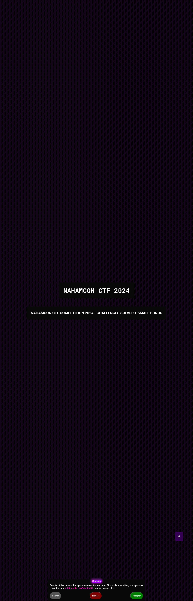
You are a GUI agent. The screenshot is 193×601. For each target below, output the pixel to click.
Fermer (55, 596)
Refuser (95, 596)
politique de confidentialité (79, 588)
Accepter (137, 596)
